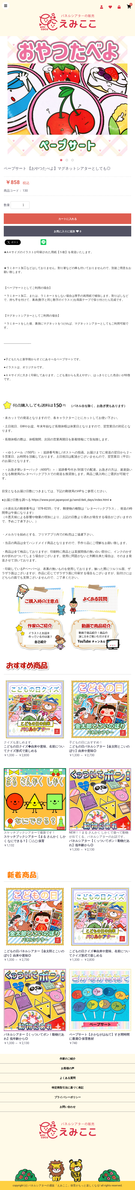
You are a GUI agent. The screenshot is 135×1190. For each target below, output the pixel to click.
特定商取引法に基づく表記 (67, 1087)
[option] (67, 96)
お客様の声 (67, 1068)
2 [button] (67, 161)
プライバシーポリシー (67, 1097)
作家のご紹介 (68, 1058)
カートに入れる (67, 218)
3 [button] (73, 161)
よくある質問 (68, 1077)
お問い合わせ (68, 1106)
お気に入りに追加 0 (67, 231)
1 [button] (62, 161)
